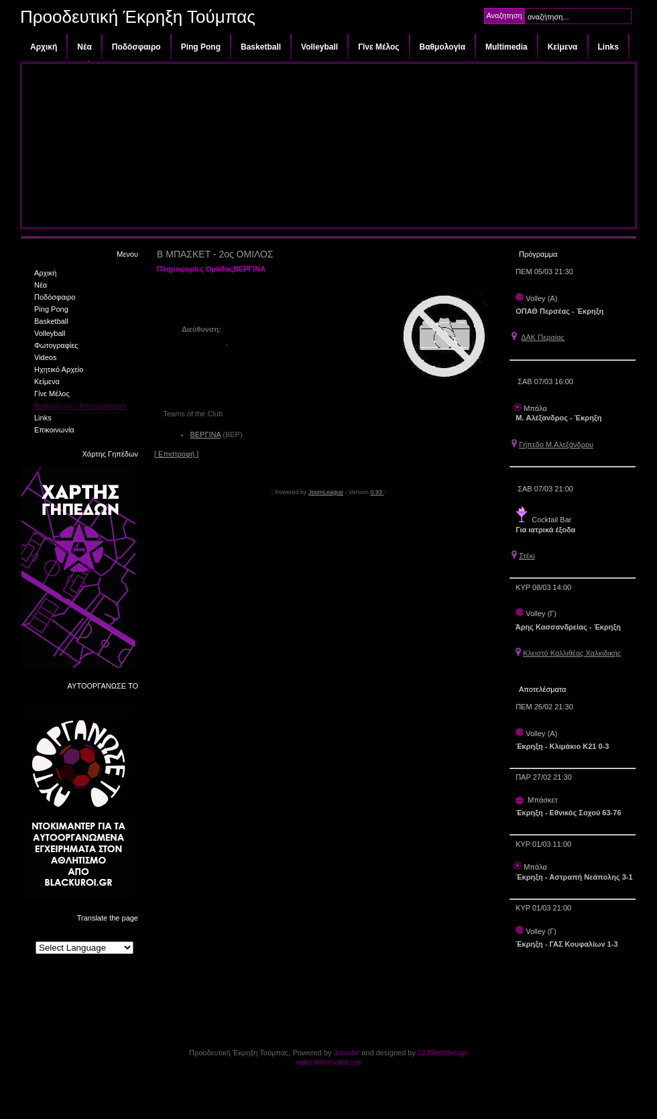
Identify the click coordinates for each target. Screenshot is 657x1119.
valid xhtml (313, 1062)
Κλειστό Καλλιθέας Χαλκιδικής (572, 653)
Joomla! (347, 1053)
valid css (347, 1062)
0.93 (377, 492)
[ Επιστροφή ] (176, 454)
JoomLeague (325, 492)
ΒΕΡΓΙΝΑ (205, 434)
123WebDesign (443, 1053)
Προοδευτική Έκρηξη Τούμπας (137, 17)
